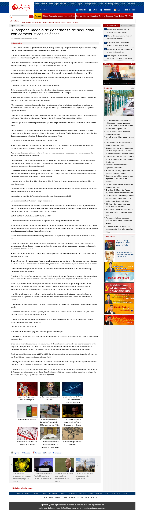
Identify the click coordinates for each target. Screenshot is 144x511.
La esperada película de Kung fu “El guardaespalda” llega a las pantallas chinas (119, 229)
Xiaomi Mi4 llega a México (27, 419)
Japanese (108, 4)
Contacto (81, 10)
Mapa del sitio (129, 10)
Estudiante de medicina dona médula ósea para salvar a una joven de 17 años (119, 212)
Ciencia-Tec (72, 493)
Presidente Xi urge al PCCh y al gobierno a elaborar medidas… (118, 30)
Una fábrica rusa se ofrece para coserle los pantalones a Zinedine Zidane (64, 477)
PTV (126, 16)
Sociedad (109, 16)
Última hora (14, 21)
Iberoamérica (69, 16)
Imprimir (15, 453)
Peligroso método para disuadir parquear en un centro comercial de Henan (119, 220)
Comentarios (58, 453)
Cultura (102, 16)
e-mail (47, 453)
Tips (131, 16)
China (45, 16)
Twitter (93, 10)
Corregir (37, 453)
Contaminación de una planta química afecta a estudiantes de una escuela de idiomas (120, 159)
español (14, 26)
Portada (38, 16)
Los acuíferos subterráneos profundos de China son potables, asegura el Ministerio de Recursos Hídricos (120, 198)
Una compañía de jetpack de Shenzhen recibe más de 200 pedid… (120, 57)
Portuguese (131, 4)
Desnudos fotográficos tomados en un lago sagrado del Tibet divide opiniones (120, 179)
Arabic (115, 4)
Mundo (60, 16)
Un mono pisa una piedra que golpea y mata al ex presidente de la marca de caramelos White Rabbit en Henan (120, 151)
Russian (93, 4)
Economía (53, 16)
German (122, 4)
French (86, 4)
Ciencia (86, 16)
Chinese (72, 4)
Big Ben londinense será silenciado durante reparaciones (84, 476)
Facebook (105, 10)
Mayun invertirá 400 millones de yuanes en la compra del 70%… (118, 44)
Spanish (100, 4)
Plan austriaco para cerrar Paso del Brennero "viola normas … (119, 37)
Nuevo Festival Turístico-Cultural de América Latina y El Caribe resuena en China (50, 422)
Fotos (121, 16)
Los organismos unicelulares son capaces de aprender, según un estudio (22, 477)
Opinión (79, 16)
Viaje (116, 16)
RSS (117, 10)
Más (132, 64)
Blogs (125, 493)
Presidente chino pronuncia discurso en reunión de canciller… (119, 50)
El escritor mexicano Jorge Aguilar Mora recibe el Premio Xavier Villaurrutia (43, 476)
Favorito (26, 453)
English (79, 4)
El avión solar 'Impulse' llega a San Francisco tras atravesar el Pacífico (72, 399)
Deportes (94, 16)
